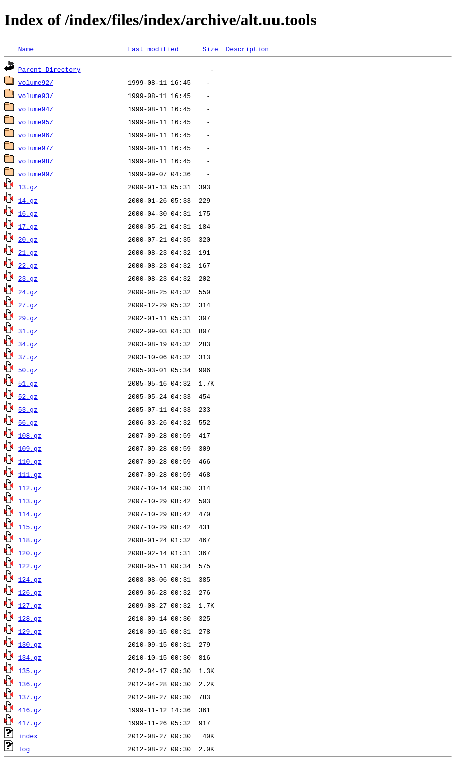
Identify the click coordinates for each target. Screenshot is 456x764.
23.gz (28, 278)
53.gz (28, 409)
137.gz (30, 696)
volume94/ (35, 108)
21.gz (28, 252)
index (28, 735)
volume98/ (35, 160)
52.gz (28, 396)
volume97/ (35, 147)
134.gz (30, 657)
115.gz (30, 526)
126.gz (30, 592)
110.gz (30, 461)
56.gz (28, 422)
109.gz (30, 448)
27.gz (28, 304)
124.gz (30, 579)
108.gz (30, 435)
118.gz (30, 539)
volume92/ (35, 82)
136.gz (30, 683)
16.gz (28, 213)
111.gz (30, 474)
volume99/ (35, 173)
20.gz (28, 239)
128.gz (30, 618)
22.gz (28, 265)
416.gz (30, 709)
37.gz (28, 356)
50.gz (28, 369)
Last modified (153, 48)
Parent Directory (49, 69)
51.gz (28, 383)
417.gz (30, 722)
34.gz (28, 343)
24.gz (28, 291)
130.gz (30, 644)
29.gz (28, 317)
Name (26, 48)
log (24, 748)
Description (247, 48)
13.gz (28, 187)
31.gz (28, 330)
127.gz (30, 605)
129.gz (30, 631)
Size (210, 48)
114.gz (30, 513)
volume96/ (35, 134)
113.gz (30, 500)
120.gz (30, 552)
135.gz (30, 670)
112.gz (30, 487)
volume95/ (35, 121)
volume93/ (35, 95)
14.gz (28, 200)
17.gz (28, 226)
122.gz (30, 565)
